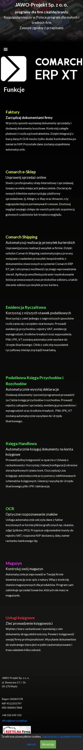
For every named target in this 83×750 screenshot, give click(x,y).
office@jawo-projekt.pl (14, 720)
